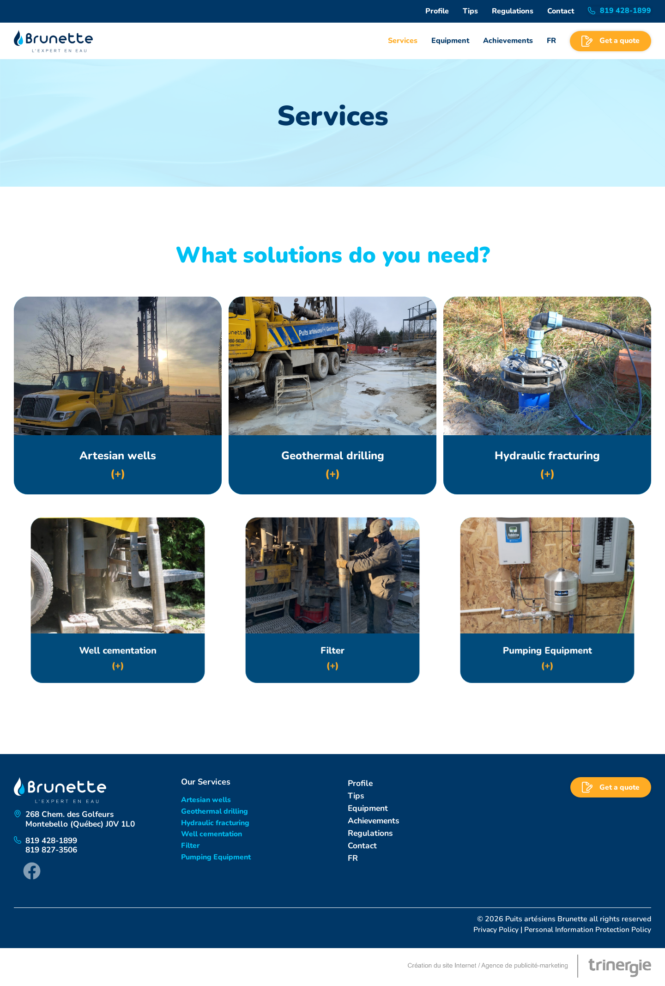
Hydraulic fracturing (216, 823)
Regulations (512, 11)
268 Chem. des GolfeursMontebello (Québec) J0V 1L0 (83, 820)
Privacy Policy (493, 931)
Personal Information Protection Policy (586, 931)
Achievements (508, 41)
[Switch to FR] (551, 41)
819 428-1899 (53, 842)
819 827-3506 (53, 852)
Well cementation (211, 834)
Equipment (450, 41)
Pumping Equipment (216, 858)
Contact (560, 11)
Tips (470, 11)
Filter (190, 846)
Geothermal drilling (215, 811)
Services (402, 41)
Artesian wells (206, 800)
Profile (437, 11)
